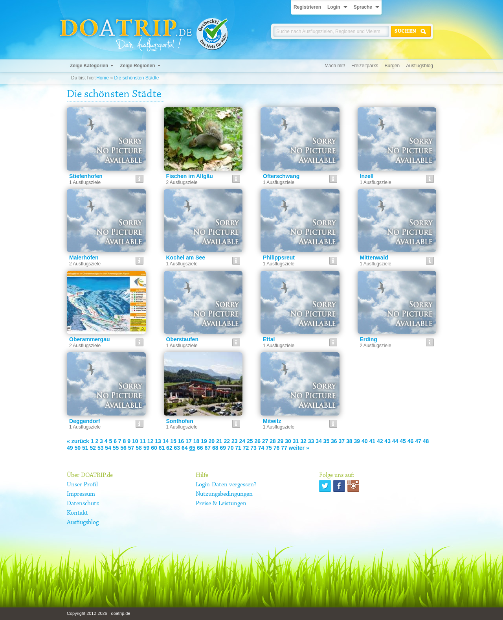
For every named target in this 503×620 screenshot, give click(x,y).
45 (403, 441)
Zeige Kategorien (89, 65)
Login (333, 7)
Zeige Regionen (137, 65)
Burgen (392, 65)
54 (108, 448)
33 (311, 441)
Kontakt (77, 513)
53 (100, 448)
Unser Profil (82, 485)
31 (296, 441)
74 (261, 448)
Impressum (81, 494)
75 (269, 448)
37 (342, 441)
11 (143, 441)
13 (158, 441)
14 (166, 441)
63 (177, 448)
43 (387, 441)
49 (70, 448)
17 (188, 441)
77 (284, 448)
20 (212, 441)
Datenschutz (83, 503)
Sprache (363, 7)
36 (334, 441)
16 (181, 441)
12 (150, 441)
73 (253, 448)
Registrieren (307, 7)
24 (242, 441)
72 (246, 448)
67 (207, 448)
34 (319, 441)
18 (196, 441)
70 (231, 448)
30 (288, 441)
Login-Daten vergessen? (226, 485)
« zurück (78, 441)
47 (418, 441)
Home (102, 78)
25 (250, 441)
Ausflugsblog (419, 65)
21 (219, 441)
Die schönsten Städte (136, 78)
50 (77, 448)
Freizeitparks (364, 65)
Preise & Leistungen (221, 503)
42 (380, 441)
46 (411, 441)
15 (173, 441)
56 (123, 448)
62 (169, 448)
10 (135, 441)
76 (277, 448)
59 (146, 448)
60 (154, 448)
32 (303, 441)
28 (273, 441)
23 (234, 441)
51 (85, 448)
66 (200, 448)
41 (372, 441)
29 (280, 441)
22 (227, 441)
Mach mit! (335, 65)
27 (265, 441)
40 (365, 441)
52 (93, 448)
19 (204, 441)
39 (357, 441)
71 (238, 448)
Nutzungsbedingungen (224, 494)
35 (326, 441)
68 (215, 448)
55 (116, 448)
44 (395, 441)
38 (349, 441)
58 (139, 448)
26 (257, 441)
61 (162, 448)
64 (185, 448)
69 (223, 448)
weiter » (299, 448)
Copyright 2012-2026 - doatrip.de (98, 613)
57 (131, 448)
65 (192, 448)
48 (426, 441)
